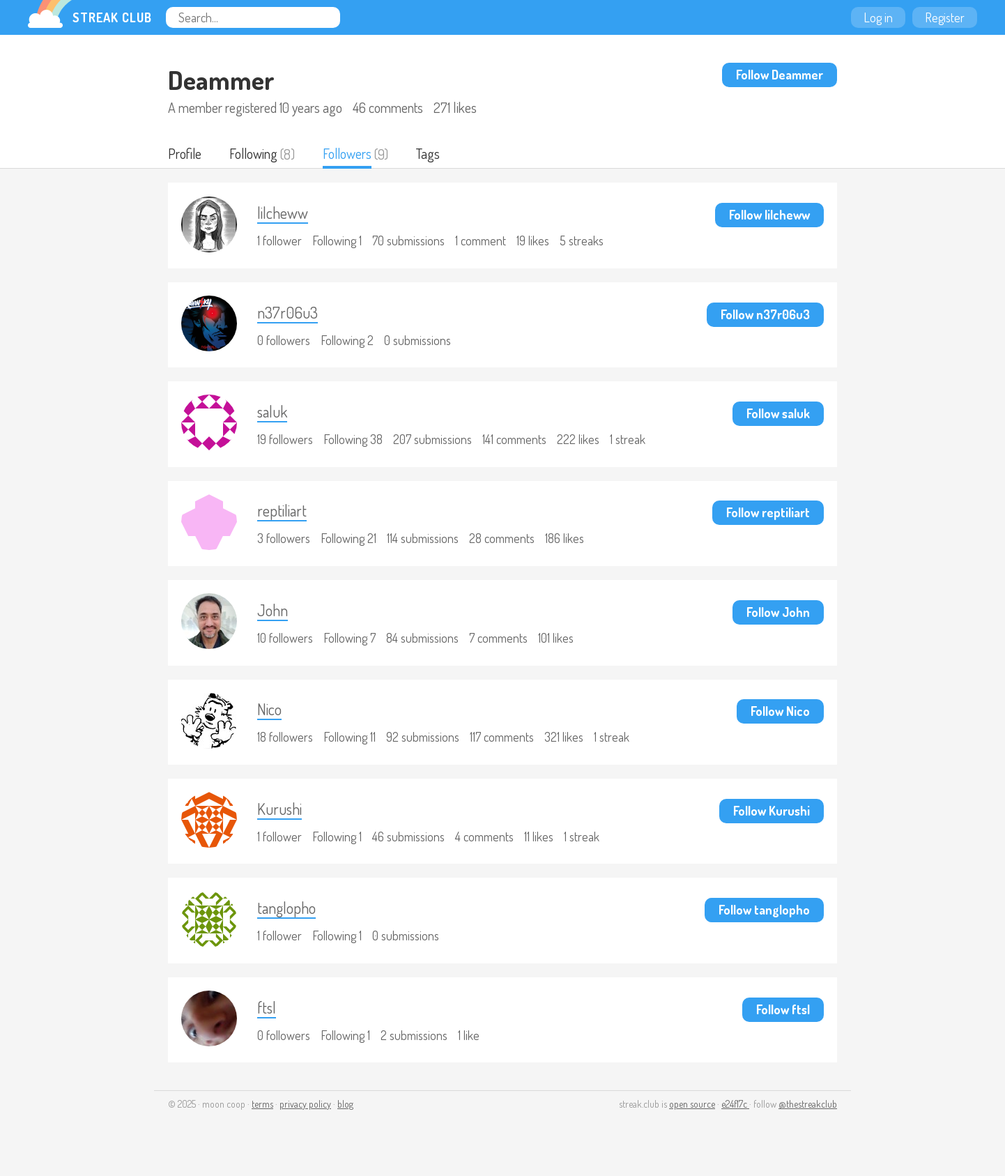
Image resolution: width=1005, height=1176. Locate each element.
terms (262, 1114)
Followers (350, 154)
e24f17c (735, 1114)
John (275, 615)
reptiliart (284, 515)
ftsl (269, 1017)
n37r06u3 (290, 314)
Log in (878, 17)
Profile (185, 154)
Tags (431, 154)
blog (345, 1114)
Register (945, 17)
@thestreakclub (807, 1114)
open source (692, 1114)
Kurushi (282, 816)
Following (254, 154)
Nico (272, 715)
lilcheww (286, 213)
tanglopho (290, 916)
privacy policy (305, 1114)
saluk (275, 414)
